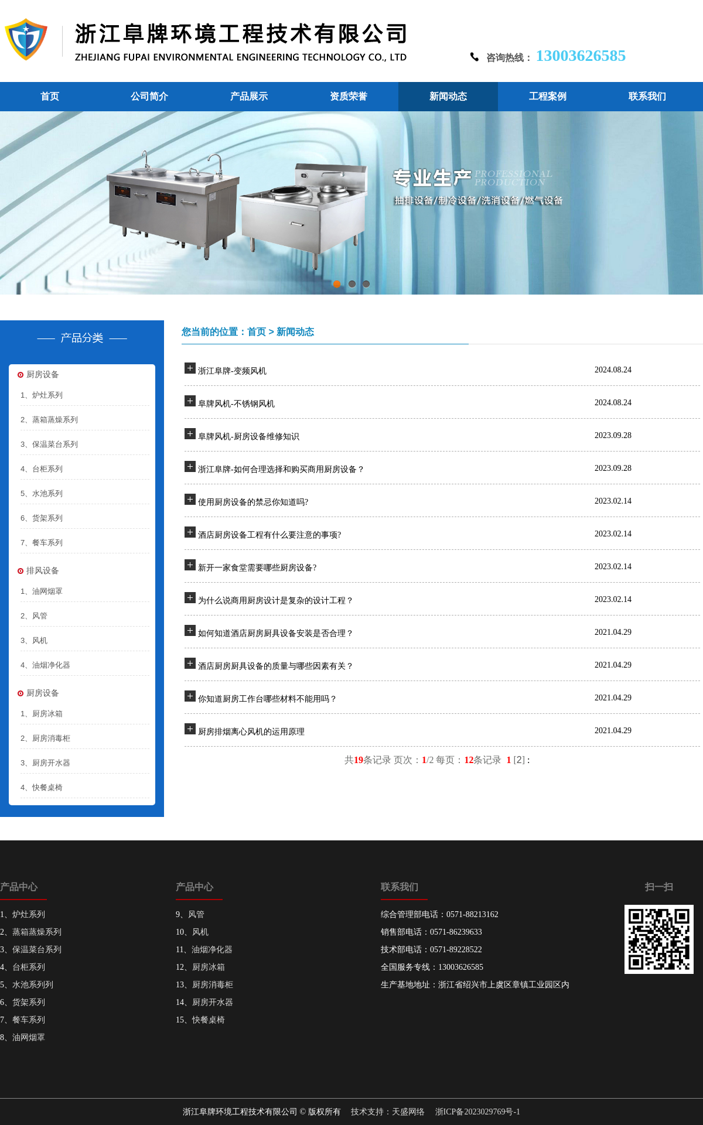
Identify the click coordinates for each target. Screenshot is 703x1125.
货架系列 (28, 1002)
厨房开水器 (212, 1002)
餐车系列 (28, 1019)
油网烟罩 (28, 1037)
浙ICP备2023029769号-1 (477, 1111)
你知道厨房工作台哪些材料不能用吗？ (267, 699)
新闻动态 (448, 96)
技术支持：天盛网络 (388, 1111)
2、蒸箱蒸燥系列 (49, 419)
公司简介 (149, 96)
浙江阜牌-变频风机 (232, 371)
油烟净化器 (212, 949)
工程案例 (548, 96)
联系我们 (647, 96)
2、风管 (34, 615)
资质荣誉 (348, 96)
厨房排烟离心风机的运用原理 (251, 731)
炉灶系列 (28, 914)
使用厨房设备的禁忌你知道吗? (253, 502)
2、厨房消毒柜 (45, 738)
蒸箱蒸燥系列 (37, 932)
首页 (49, 96)
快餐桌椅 (208, 1019)
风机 (200, 932)
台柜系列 (28, 967)
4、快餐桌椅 (42, 787)
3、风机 (34, 640)
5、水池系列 (42, 493)
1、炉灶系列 (42, 395)
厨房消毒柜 (212, 984)
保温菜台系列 (37, 949)
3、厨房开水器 (45, 762)
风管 (196, 914)
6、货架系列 (42, 518)
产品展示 (249, 96)
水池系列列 (32, 984)
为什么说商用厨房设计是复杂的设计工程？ (276, 600)
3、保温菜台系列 (49, 444)
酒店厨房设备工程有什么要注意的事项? (269, 535)
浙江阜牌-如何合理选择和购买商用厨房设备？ (281, 469)
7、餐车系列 (42, 542)
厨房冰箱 (208, 967)
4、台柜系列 (42, 468)
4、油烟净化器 (45, 665)
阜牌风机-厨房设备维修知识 (248, 436)
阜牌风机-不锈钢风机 (236, 403)
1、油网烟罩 (42, 591)
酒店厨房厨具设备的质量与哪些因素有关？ (276, 666)
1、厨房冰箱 (42, 713)
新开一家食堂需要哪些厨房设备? (257, 567)
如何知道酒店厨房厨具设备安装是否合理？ (276, 633)
